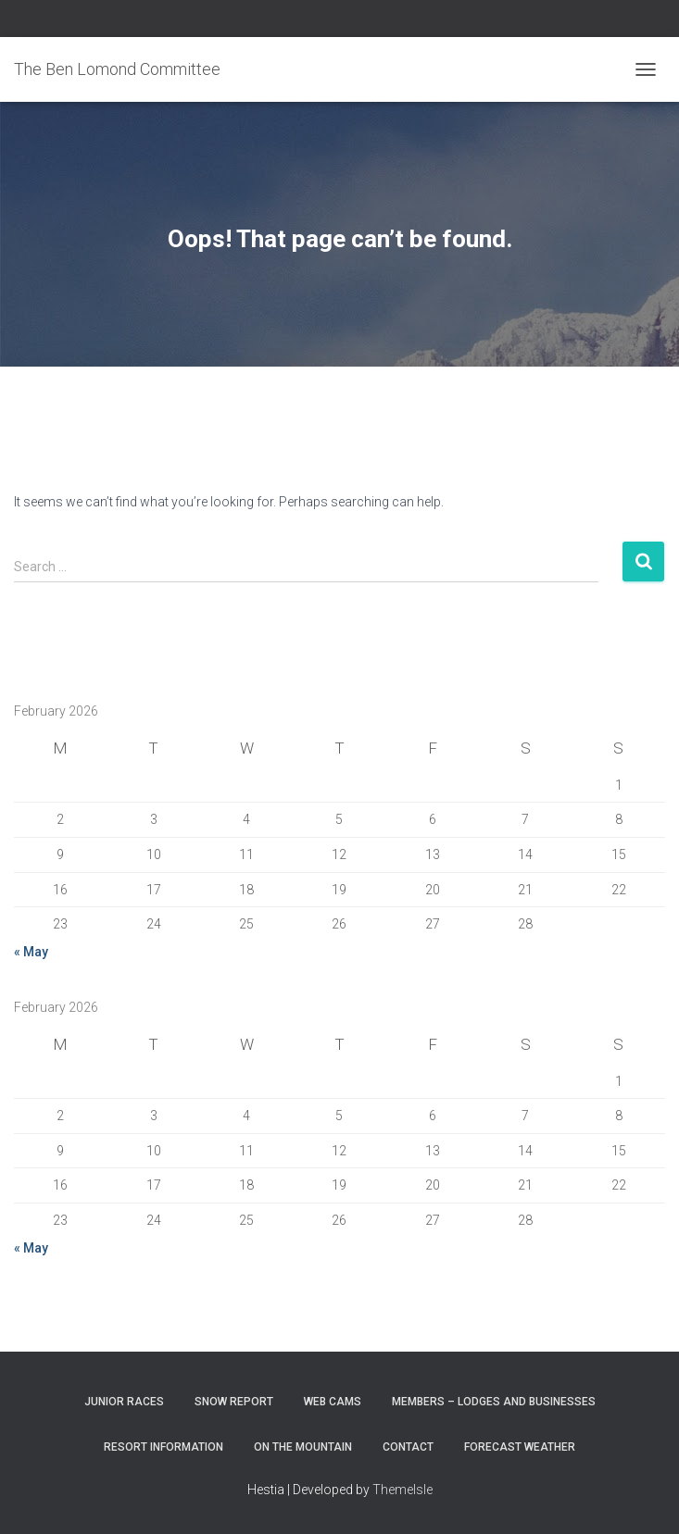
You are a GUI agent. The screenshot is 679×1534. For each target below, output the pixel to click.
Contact (408, 1446)
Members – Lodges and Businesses (494, 1401)
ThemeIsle (402, 1489)
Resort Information (163, 1446)
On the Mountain (303, 1446)
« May (31, 951)
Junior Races (124, 1401)
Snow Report (234, 1401)
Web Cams (332, 1401)
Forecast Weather (519, 1446)
